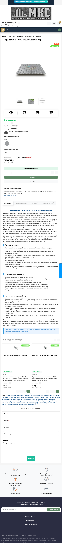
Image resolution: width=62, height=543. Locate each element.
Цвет (5, 139)
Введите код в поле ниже (11, 443)
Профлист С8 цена (13, 404)
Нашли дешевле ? (31, 168)
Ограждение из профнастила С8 (33, 397)
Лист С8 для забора (44, 401)
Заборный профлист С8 (28, 404)
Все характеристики (10, 195)
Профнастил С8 (10, 395)
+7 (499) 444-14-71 (7, 24)
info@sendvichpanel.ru (9, 22)
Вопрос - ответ (48, 203)
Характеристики (21, 203)
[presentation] (17, 447)
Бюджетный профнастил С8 (27, 401)
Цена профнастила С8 (20, 399)
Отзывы (35, 203)
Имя (5, 414)
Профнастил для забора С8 (35, 395)
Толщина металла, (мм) (11, 149)
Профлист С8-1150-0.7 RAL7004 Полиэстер (31, 211)
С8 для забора (49, 397)
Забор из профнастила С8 (13, 397)
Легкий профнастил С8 (37, 403)
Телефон (6, 427)
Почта (6, 420)
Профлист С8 (21, 395)
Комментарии (8, 434)
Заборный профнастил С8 (19, 403)
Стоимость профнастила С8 (37, 399)
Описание (7, 203)
